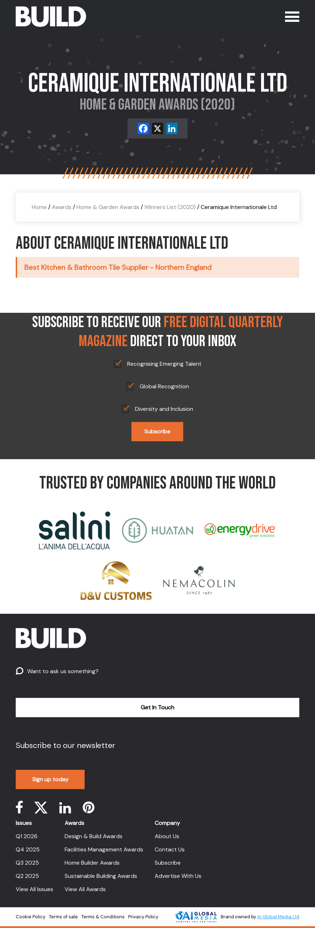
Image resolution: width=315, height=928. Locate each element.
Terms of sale (63, 917)
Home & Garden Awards (107, 207)
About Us (167, 836)
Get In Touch (157, 707)
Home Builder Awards (92, 862)
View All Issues (34, 889)
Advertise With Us (178, 876)
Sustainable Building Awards (101, 876)
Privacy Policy (143, 917)
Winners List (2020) (170, 207)
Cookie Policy (30, 917)
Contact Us (170, 849)
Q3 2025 (27, 862)
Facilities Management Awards (104, 849)
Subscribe (157, 431)
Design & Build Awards (93, 836)
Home (39, 207)
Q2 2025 (27, 876)
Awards (61, 207)
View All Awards (85, 889)
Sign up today (50, 779)
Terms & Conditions (103, 917)
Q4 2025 (28, 849)
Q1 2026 (27, 836)
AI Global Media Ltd (278, 917)
